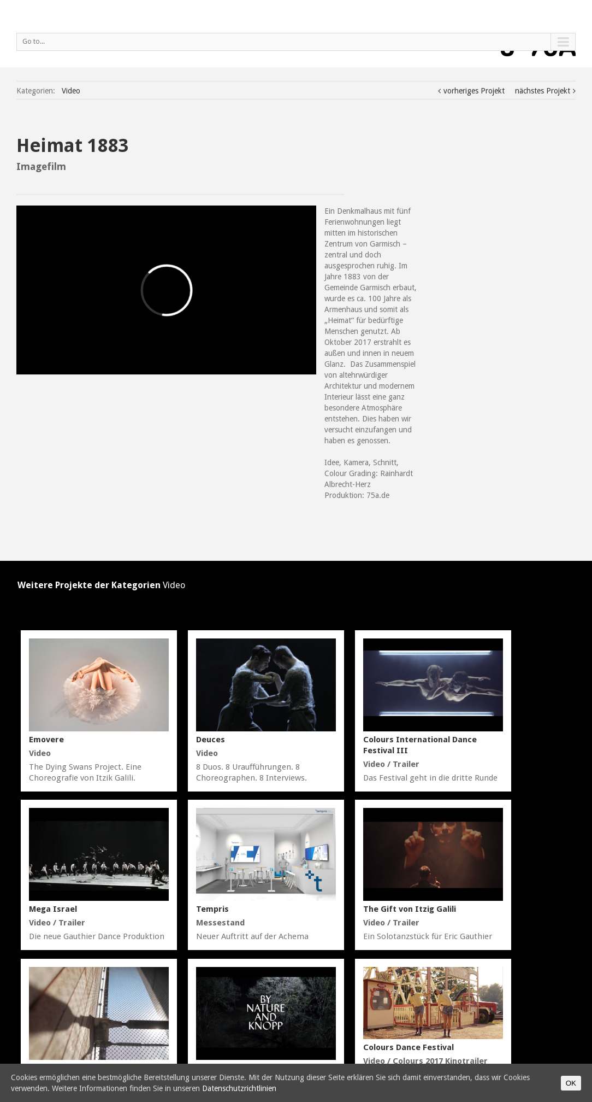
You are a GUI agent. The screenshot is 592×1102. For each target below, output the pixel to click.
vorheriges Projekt (474, 90)
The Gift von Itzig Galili (409, 909)
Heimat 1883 (72, 145)
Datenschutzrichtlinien (239, 1088)
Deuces (210, 740)
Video (71, 90)
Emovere (46, 740)
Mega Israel (53, 909)
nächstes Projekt (542, 90)
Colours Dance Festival (408, 1047)
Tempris (212, 909)
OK (571, 1083)
